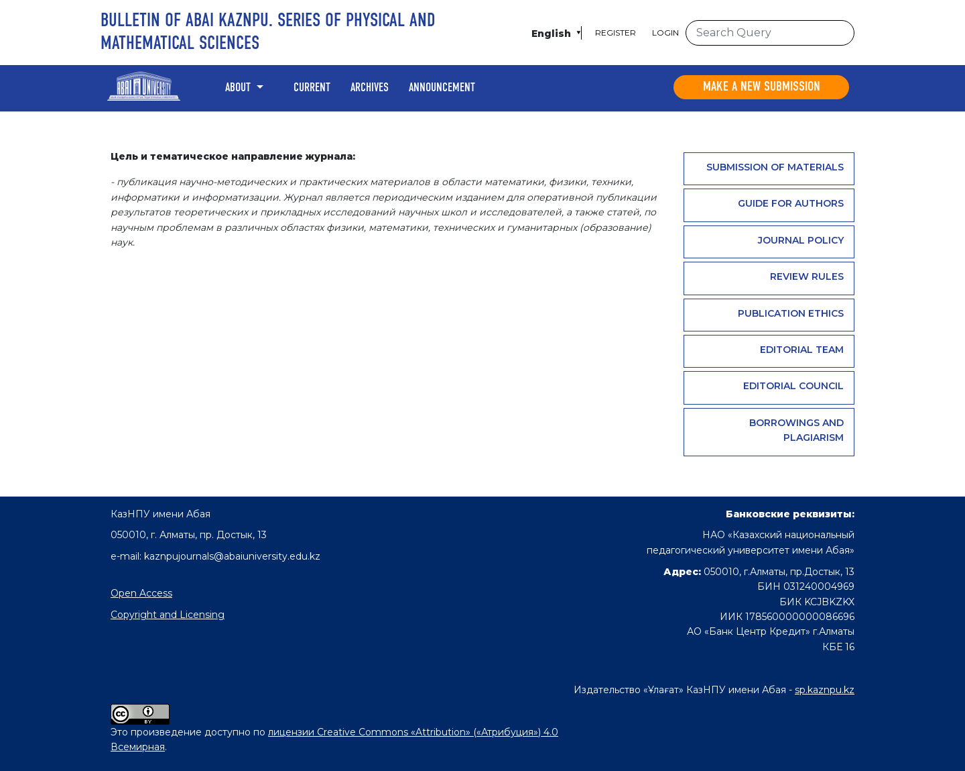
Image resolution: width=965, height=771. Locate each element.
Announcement (442, 88)
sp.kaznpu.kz (824, 690)
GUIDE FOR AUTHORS (791, 203)
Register (615, 33)
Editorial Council (793, 386)
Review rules (807, 276)
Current (312, 88)
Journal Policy (801, 240)
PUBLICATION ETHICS (791, 313)
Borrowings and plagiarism (796, 430)
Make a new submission (761, 87)
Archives (369, 88)
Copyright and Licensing (167, 615)
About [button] (239, 88)
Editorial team (802, 350)
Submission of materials (775, 167)
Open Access (141, 593)
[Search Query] (770, 33)
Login (665, 33)
